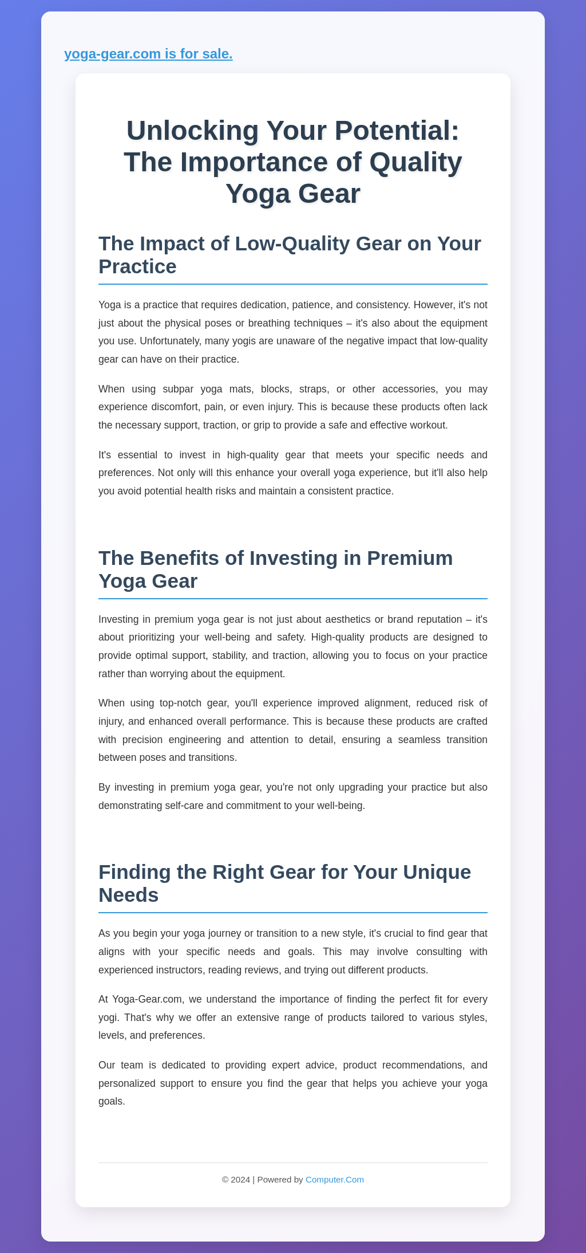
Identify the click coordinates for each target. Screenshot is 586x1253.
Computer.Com (335, 1179)
